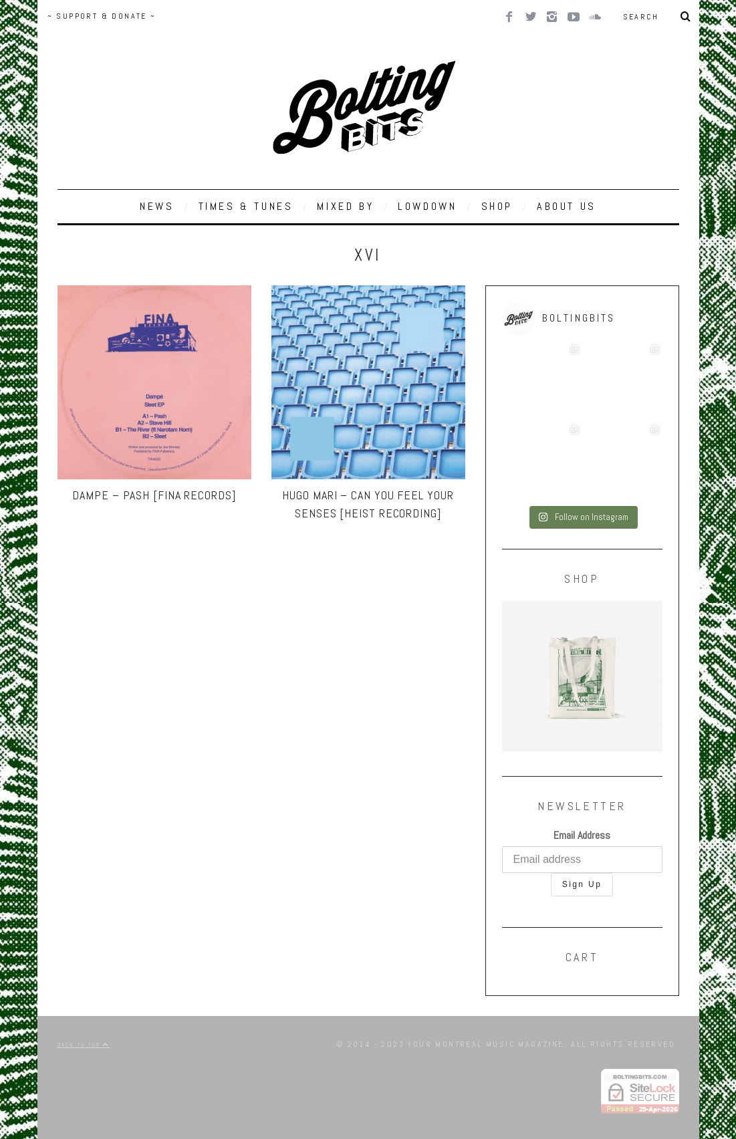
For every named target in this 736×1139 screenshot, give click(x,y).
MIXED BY (345, 206)
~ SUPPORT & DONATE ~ (101, 16)
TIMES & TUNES (246, 206)
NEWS (157, 206)
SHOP (497, 206)
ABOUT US (566, 206)
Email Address (582, 835)
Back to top (83, 1044)
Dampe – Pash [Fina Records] (153, 495)
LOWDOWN (427, 206)
